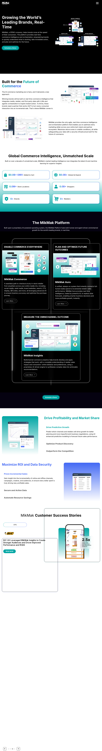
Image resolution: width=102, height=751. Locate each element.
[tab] (8, 556)
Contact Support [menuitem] (90, 660)
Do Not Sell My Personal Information (11, 743)
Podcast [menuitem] (72, 663)
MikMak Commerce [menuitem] (26, 653)
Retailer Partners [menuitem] (58, 656)
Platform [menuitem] (24, 648)
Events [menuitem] (72, 658)
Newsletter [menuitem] (73, 660)
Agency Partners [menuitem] (58, 653)
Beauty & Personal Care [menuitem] (44, 653)
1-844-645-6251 (6, 681)
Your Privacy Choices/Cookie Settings (12, 745)
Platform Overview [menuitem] (26, 651)
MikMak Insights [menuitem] (26, 656)
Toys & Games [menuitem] (42, 667)
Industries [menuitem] (41, 648)
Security (15, 740)
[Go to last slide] (3, 632)
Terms (3, 740)
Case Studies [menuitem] (73, 656)
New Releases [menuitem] (25, 663)
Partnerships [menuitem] (58, 648)
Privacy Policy (32, 726)
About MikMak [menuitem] (90, 651)
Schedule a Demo (10, 48)
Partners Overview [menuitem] (59, 651)
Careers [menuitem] (88, 653)
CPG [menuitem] (39, 660)
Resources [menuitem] (73, 648)
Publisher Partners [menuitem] (59, 658)
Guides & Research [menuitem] (75, 651)
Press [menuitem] (87, 656)
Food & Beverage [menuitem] (42, 665)
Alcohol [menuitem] (40, 651)
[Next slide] (98, 632)
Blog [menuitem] (71, 653)
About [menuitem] (88, 648)
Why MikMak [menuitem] (25, 660)
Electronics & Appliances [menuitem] (44, 663)
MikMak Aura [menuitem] (25, 658)
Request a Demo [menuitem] (90, 658)
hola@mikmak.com (7, 683)
